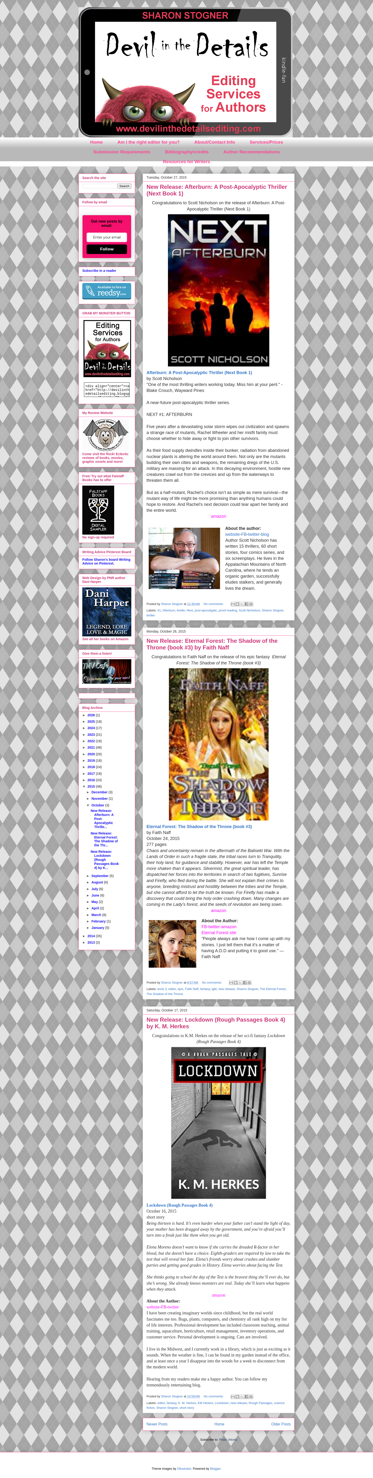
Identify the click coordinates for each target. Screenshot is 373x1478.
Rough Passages (260, 1403)
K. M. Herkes (187, 1403)
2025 (92, 721)
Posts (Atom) (228, 1439)
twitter (254, 534)
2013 (92, 942)
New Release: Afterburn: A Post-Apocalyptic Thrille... (102, 819)
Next (189, 610)
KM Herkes (205, 1403)
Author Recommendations (251, 151)
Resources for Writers (186, 161)
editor (172, 989)
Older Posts (281, 1424)
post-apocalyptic (206, 610)
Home (96, 142)
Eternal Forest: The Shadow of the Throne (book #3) (199, 826)
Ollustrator (184, 1468)
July (95, 889)
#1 (159, 610)
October (98, 805)
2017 (92, 774)
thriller (151, 615)
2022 (92, 741)
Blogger (215, 1468)
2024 (92, 728)
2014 (92, 936)
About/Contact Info (214, 142)
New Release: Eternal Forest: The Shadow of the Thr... (104, 839)
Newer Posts (157, 1424)
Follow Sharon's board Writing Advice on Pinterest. (106, 561)
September (100, 876)
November (99, 798)
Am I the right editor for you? (148, 142)
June (95, 895)
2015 (92, 786)
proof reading (228, 610)
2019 (92, 760)
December (99, 792)
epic (180, 989)
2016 (92, 780)
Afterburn (168, 610)
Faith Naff (191, 989)
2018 (92, 767)
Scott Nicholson (249, 610)
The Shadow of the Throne (165, 994)
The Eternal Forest (272, 989)
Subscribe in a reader (99, 271)
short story (187, 1408)
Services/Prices (266, 142)
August (97, 882)
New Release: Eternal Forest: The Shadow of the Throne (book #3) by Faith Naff (212, 644)
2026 (92, 715)
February (99, 921)
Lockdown (222, 1403)
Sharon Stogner (272, 610)
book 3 (162, 989)
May (95, 902)
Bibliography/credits (187, 151)
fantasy (205, 989)
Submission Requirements (121, 151)
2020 (92, 754)
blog (265, 534)
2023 (92, 735)
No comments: (214, 604)
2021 (92, 747)
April (95, 908)
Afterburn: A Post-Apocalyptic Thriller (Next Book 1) (199, 372)
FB (244, 534)
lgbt (214, 989)
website (232, 534)
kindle (181, 610)
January (98, 928)
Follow (107, 249)
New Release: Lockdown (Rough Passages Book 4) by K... (105, 859)
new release (226, 989)
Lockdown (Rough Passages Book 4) (180, 1205)
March (96, 915)
